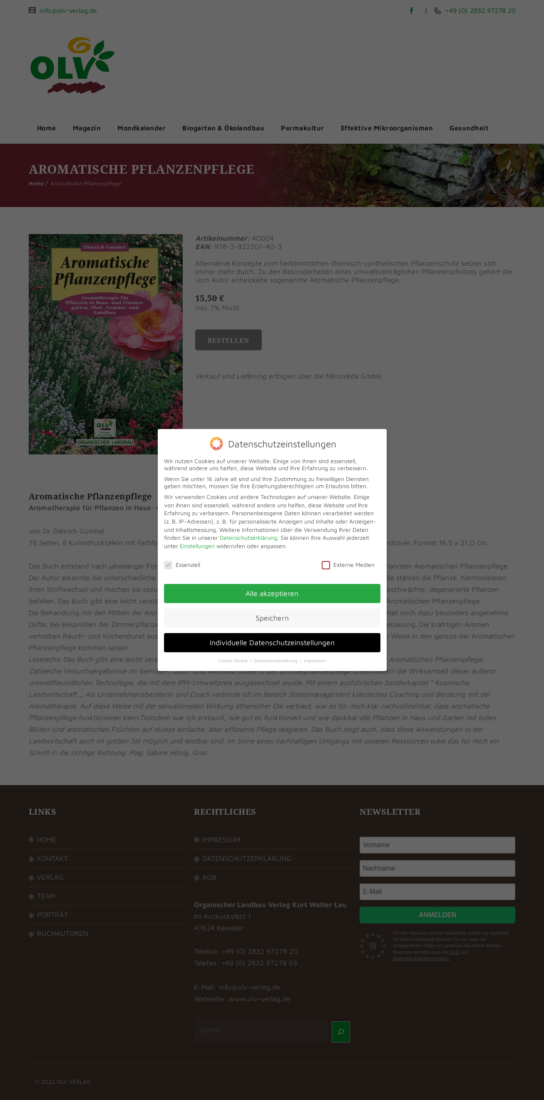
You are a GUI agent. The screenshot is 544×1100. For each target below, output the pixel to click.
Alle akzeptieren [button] (272, 593)
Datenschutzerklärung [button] (276, 660)
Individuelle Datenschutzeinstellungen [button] (272, 642)
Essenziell (182, 564)
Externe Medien (348, 564)
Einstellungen (197, 545)
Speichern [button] (272, 618)
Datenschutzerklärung (248, 537)
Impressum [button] (315, 660)
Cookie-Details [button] (233, 660)
